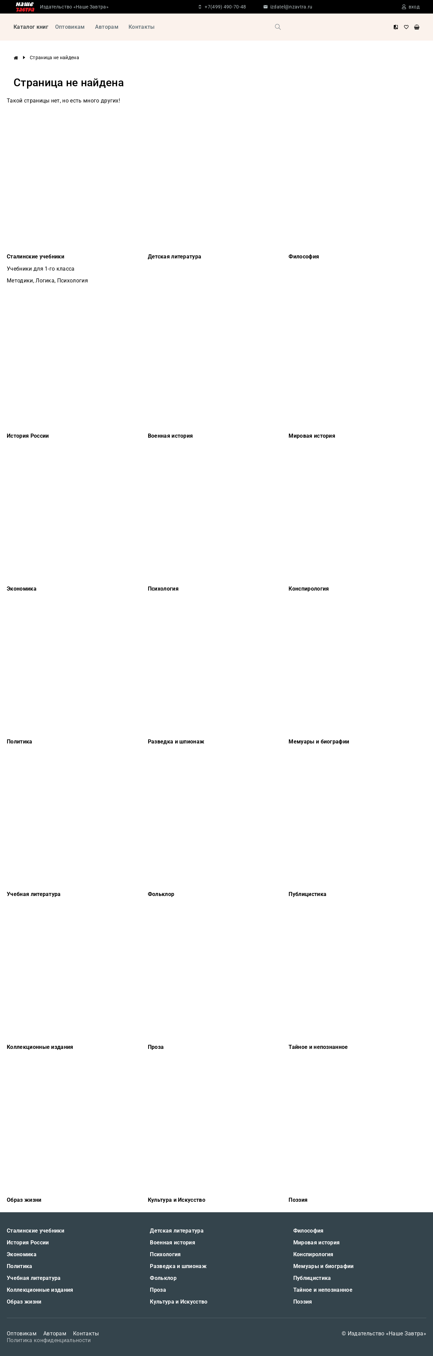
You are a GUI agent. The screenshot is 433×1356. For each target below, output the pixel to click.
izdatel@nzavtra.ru (291, 6)
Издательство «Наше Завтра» (74, 6)
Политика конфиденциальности (49, 1340)
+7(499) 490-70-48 (225, 6)
